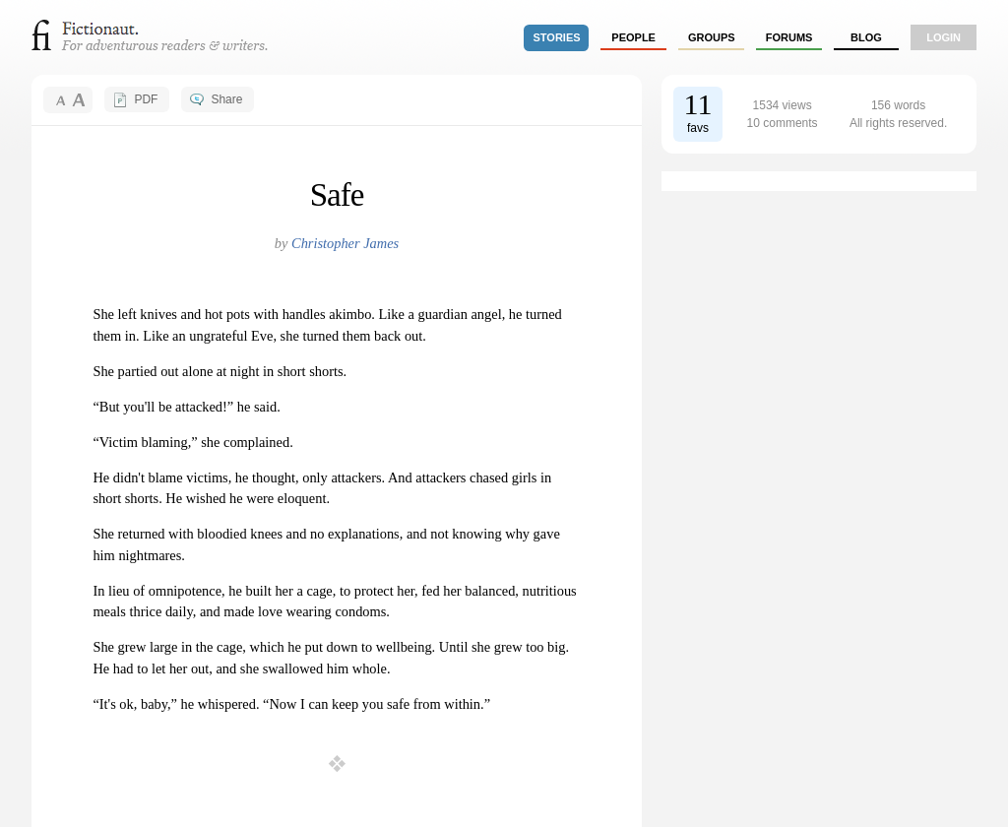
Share (226, 99)
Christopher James (345, 243)
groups (711, 37)
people (633, 37)
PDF (146, 99)
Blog (866, 37)
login (943, 37)
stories (557, 37)
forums (789, 37)
